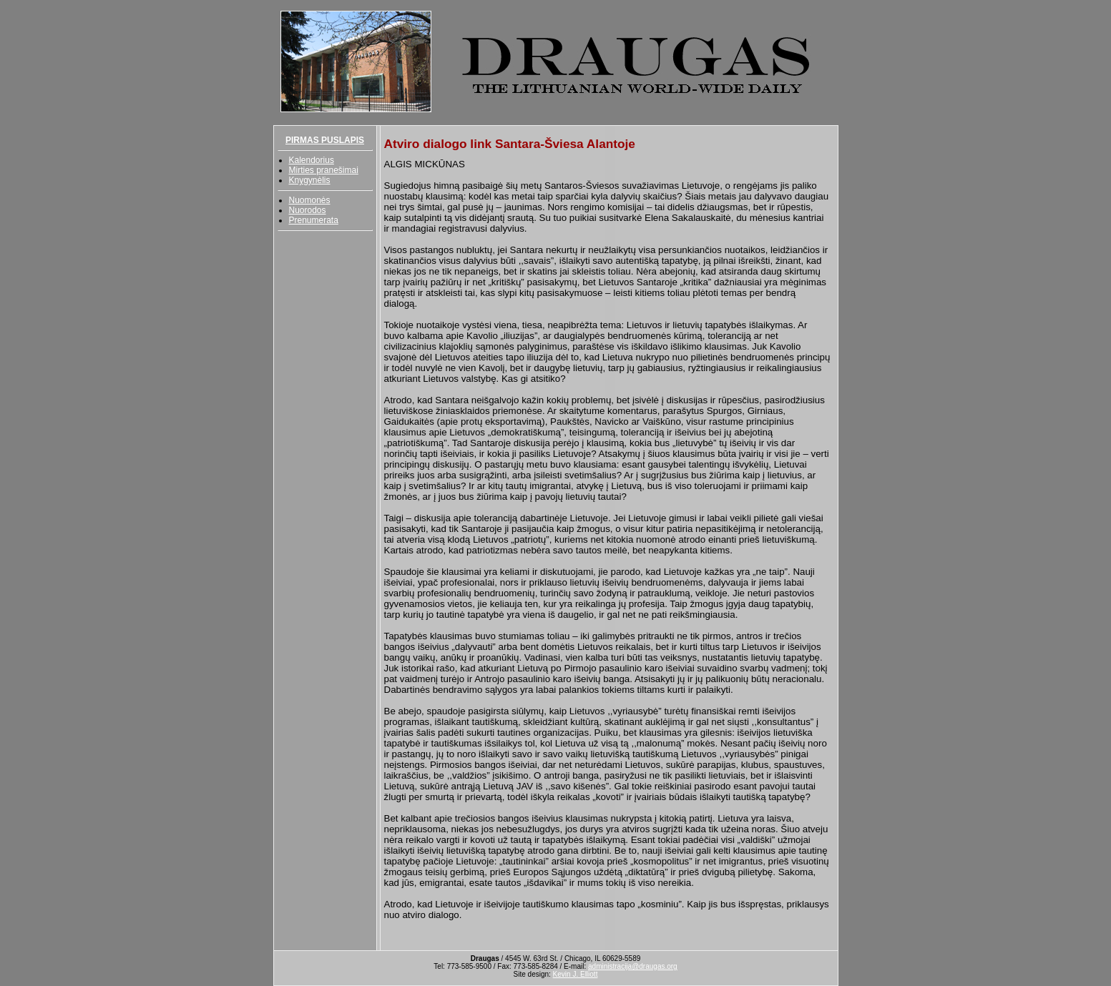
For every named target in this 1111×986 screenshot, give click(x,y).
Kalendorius (311, 160)
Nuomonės (310, 200)
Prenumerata (313, 220)
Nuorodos (307, 210)
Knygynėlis (310, 180)
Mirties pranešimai (323, 170)
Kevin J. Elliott (575, 974)
